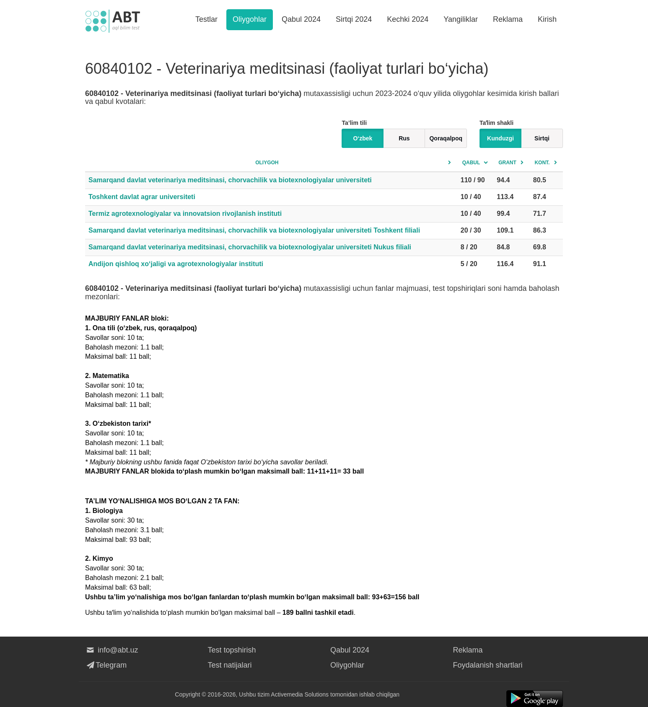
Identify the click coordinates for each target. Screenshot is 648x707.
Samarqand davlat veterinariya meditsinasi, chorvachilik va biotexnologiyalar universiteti (230, 180)
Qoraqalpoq (445, 138)
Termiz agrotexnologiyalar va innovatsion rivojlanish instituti (185, 213)
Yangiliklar (460, 19)
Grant (507, 163)
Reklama (508, 19)
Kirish (547, 19)
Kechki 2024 (407, 19)
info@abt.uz (111, 650)
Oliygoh (266, 163)
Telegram (106, 665)
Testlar (206, 19)
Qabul (471, 163)
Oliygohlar (250, 19)
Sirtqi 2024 (354, 19)
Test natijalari (230, 665)
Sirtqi (542, 138)
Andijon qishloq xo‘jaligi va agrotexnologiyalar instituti (175, 263)
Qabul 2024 (301, 19)
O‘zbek (362, 138)
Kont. (542, 163)
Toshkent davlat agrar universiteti (141, 196)
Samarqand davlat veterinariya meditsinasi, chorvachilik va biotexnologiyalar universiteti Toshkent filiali (254, 230)
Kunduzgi (500, 138)
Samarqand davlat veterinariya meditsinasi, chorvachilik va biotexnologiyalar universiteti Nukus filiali (249, 247)
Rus (404, 138)
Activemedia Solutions (300, 694)
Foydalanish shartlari (488, 665)
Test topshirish (232, 650)
